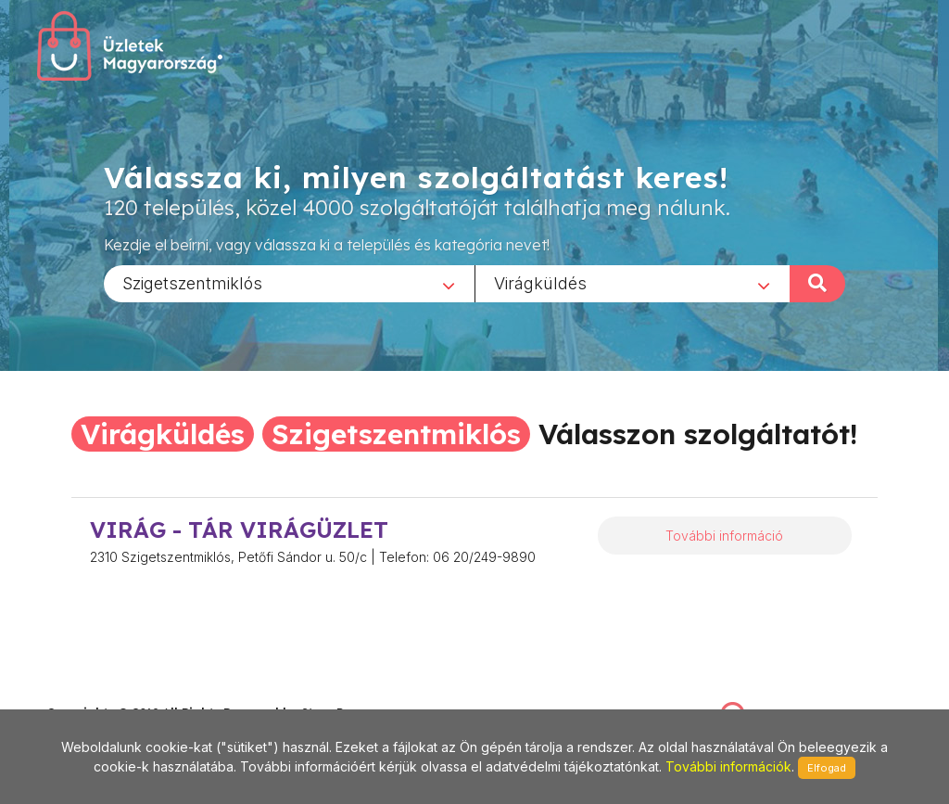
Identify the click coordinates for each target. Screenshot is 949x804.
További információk (728, 766)
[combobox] (289, 282)
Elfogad (826, 767)
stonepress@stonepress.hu (121, 693)
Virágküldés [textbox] (540, 282)
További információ (724, 535)
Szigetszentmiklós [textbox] (192, 282)
